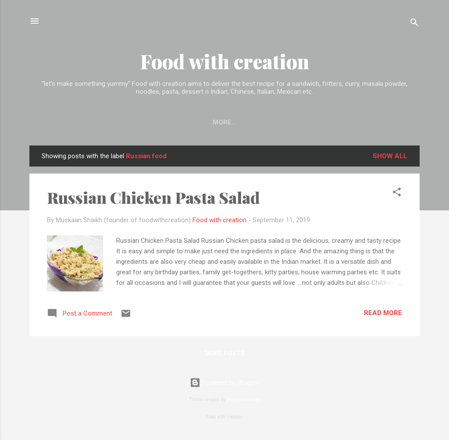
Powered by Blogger (225, 383)
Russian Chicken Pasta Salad (153, 197)
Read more (383, 313)
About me (279, 122)
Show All (390, 156)
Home (106, 122)
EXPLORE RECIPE (159, 122)
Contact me (224, 122)
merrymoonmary (243, 399)
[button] (397, 193)
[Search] (414, 24)
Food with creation (224, 61)
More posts (225, 353)
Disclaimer (332, 122)
